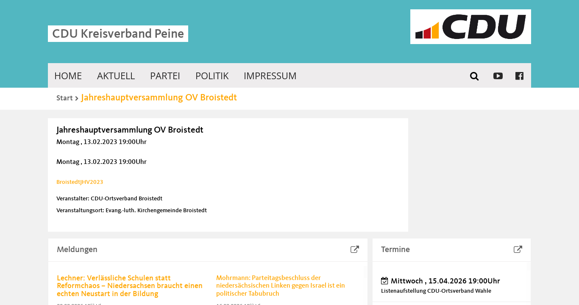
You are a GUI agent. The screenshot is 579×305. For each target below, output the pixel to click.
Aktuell (116, 75)
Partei (165, 75)
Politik (211, 75)
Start (64, 98)
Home (68, 75)
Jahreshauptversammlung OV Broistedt (159, 98)
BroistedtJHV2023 (79, 182)
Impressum (270, 75)
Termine (395, 250)
